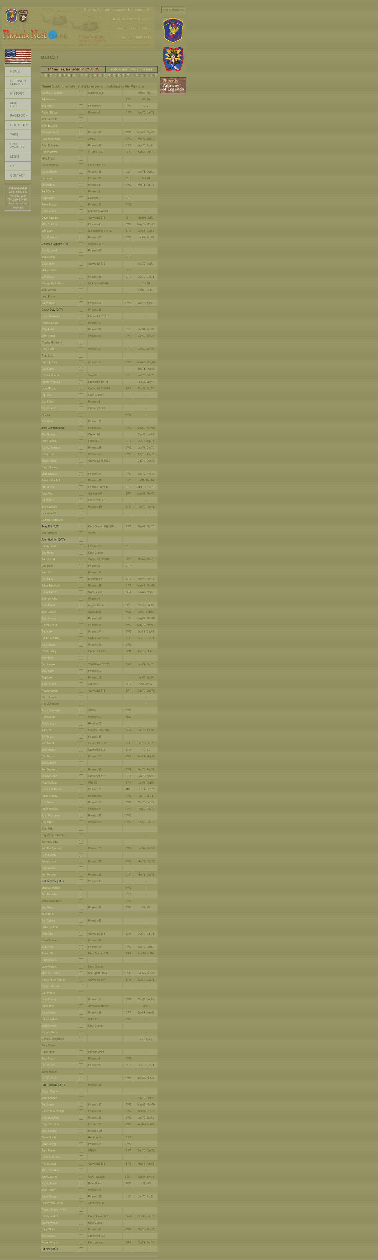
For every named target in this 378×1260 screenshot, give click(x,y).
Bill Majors (47, 736)
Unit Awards (17, 145)
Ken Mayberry (49, 769)
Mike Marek (48, 749)
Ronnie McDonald (51, 789)
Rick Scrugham (50, 1117)
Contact (17, 175)
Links (14, 156)
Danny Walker (49, 1216)
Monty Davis (48, 270)
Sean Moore (48, 861)
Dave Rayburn (49, 1019)
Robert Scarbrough (52, 1111)
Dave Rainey (48, 1012)
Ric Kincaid (48, 644)
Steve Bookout (50, 132)
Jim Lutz (46, 730)
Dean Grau (47, 454)
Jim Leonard (48, 684)
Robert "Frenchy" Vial (53, 1209)
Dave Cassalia (49, 217)
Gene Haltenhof (50, 480)
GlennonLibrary (18, 82)
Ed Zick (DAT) (49, 1249)
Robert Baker (49, 112)
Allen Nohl (47, 914)
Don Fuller (47, 401)
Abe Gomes (48, 434)
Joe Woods (48, 1236)
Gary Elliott (47, 349)
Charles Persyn (50, 986)
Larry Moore (48, 868)
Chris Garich (48, 408)
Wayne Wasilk (49, 1222)
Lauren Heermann (52, 519)
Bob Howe (47, 552)
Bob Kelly (46, 631)
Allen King (47, 657)
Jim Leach (47, 671)
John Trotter (48, 1190)
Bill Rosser (47, 1065)
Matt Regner (48, 1025)
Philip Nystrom (49, 927)
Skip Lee (46, 677)
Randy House (49, 546)
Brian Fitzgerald (50, 381)
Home (15, 71)
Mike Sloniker (49, 1130)
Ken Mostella (49, 894)
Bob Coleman (49, 237)
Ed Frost (46, 395)
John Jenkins (49, 598)
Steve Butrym (49, 204)
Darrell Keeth (49, 625)
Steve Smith (48, 1137)
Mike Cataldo (49, 224)
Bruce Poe (47, 1006)
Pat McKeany (49, 795)
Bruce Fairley (49, 362)
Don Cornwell (49, 250)
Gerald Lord (48, 717)
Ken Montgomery (51, 848)
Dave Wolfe (48, 1229)
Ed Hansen (47, 487)
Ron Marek (47, 743)
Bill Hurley (47, 579)
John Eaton (48, 336)
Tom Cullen (48, 257)
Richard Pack (49, 960)
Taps (14, 134)
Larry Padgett (49, 966)
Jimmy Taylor (49, 1176)
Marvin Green (49, 460)
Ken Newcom (49, 907)
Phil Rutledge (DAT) (53, 1084)
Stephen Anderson (52, 92)
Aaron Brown (49, 171)
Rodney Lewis (49, 690)
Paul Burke (47, 191)
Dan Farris (47, 368)
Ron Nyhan (48, 920)
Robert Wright (49, 1242)
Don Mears (47, 802)
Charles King (48, 651)
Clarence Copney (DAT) (55, 244)
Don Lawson (48, 664)
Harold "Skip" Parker (53, 979)
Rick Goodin (48, 441)
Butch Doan (48, 303)
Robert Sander (50, 1091)
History (17, 93)
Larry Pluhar (48, 999)
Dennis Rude (49, 1078)
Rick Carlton (48, 211)
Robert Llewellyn (51, 710)
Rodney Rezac (50, 1032)
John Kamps (48, 618)
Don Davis (47, 276)
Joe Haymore (49, 506)
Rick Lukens (48, 723)
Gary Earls (47, 329)
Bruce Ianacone (50, 585)
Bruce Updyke (49, 1196)
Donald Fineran (50, 375)
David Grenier (49, 467)
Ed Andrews (48, 99)
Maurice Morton (50, 887)
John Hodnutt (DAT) (53, 539)
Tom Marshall (49, 763)
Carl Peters (48, 992)
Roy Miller (47, 822)
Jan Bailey (47, 106)
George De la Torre (52, 283)
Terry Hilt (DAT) (50, 526)
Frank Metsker (49, 809)
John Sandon (49, 1098)
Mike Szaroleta (50, 1170)
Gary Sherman (50, 1124)
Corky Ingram (49, 592)
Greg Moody (48, 854)
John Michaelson (51, 815)
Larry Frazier (48, 388)
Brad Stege (48, 1150)
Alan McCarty (49, 782)
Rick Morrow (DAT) (52, 881)
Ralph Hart (47, 500)
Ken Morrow (48, 874)
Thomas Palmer (50, 973)
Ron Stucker (48, 1163)
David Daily (48, 263)
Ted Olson (47, 946)
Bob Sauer (47, 1104)
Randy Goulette (50, 447)
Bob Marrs (47, 756)
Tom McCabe (49, 776)
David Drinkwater (51, 316)
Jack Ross (47, 1058)
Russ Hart (47, 493)
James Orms (48, 953)
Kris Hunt (46, 572)
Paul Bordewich (50, 138)
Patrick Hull (48, 559)
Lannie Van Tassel (52, 1203)
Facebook (19, 115)
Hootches (19, 125)
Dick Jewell (48, 605)
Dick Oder (47, 933)
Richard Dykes (50, 322)
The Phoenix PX (173, 9)
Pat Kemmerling (50, 638)
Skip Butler (47, 198)
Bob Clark (47, 230)
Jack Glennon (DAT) (53, 427)
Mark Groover (49, 473)
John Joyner (48, 611)
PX (12, 166)
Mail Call (14, 104)
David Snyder (49, 1144)
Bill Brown (47, 178)
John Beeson (49, 125)
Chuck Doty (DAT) (51, 309)
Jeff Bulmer (48, 184)
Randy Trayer (49, 1183)
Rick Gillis (47, 421)
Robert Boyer (49, 152)
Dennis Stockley (50, 1157)
